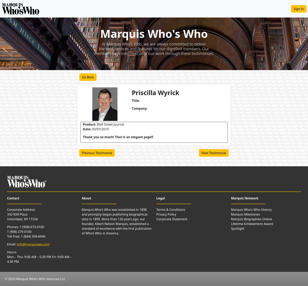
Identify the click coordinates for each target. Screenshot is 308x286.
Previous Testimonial (97, 153)
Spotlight (237, 228)
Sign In (299, 9)
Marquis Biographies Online (251, 219)
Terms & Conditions (170, 209)
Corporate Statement (171, 219)
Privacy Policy (166, 214)
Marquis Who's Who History (251, 209)
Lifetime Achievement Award (252, 224)
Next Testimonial (214, 153)
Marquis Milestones (245, 214)
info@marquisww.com (33, 244)
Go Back (88, 77)
